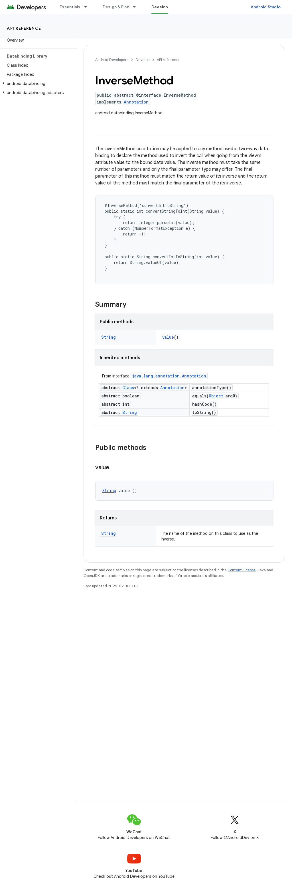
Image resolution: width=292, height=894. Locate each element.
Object (216, 396)
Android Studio (266, 6)
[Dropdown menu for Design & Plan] (137, 7)
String (108, 337)
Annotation (136, 102)
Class (128, 387)
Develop (142, 59)
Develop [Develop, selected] (159, 6)
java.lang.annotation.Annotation (169, 376)
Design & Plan (116, 6)
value (168, 337)
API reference (24, 28)
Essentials (70, 6)
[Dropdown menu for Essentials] (88, 7)
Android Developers (111, 59)
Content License (242, 570)
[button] (37, 83)
